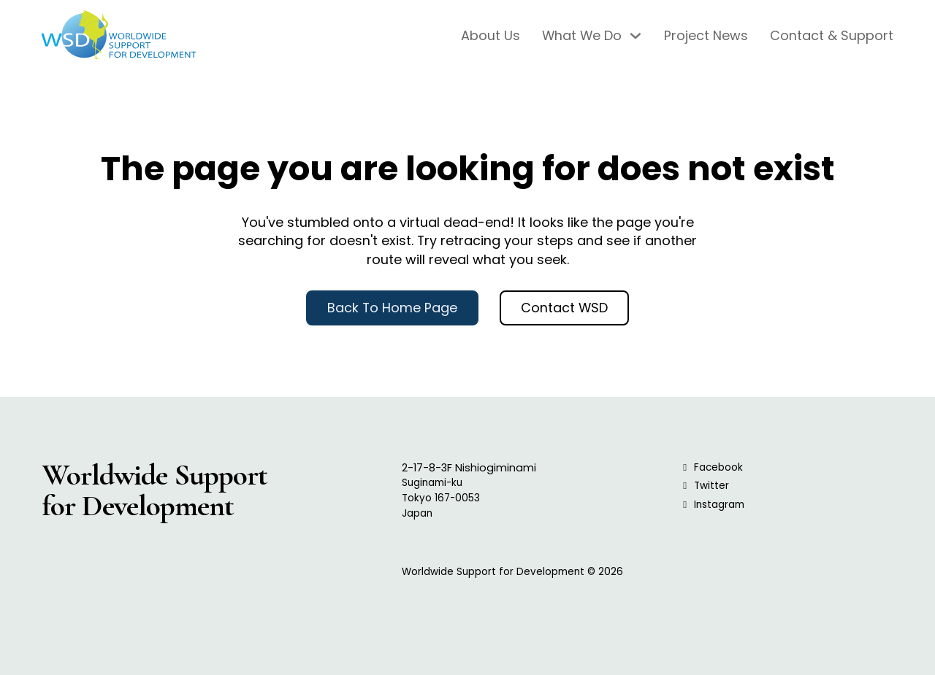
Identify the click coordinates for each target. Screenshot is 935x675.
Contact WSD (564, 307)
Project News (706, 35)
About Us (490, 35)
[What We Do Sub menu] (635, 35)
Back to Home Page (392, 307)
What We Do (582, 35)
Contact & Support (831, 35)
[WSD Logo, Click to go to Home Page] (119, 35)
